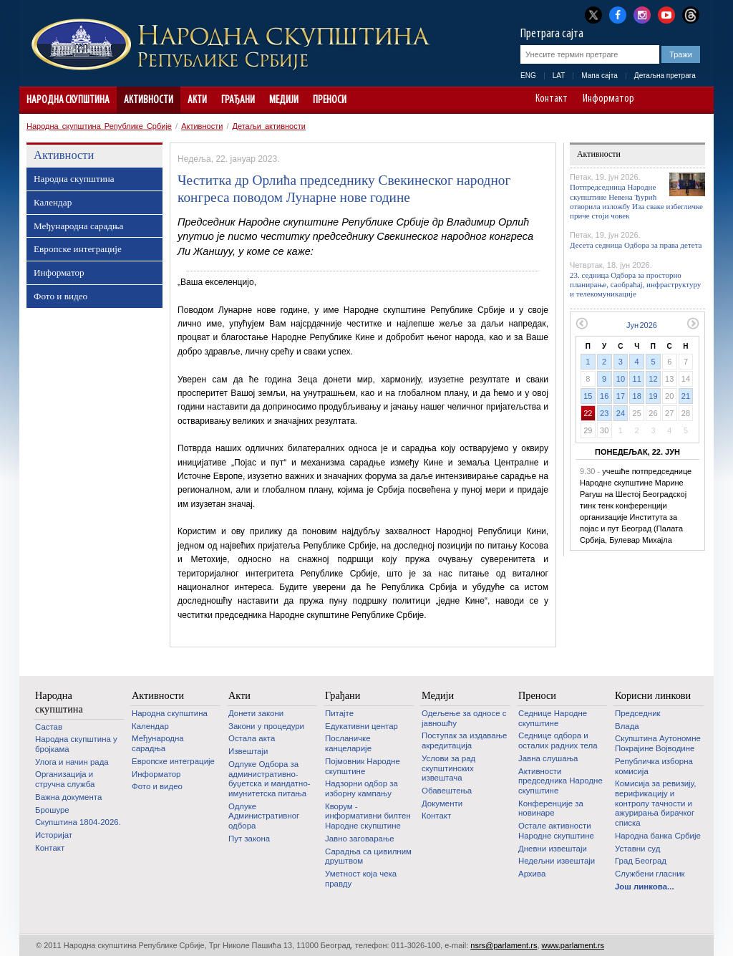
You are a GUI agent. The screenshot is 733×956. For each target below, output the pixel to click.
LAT (559, 75)
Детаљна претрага (665, 75)
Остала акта (251, 738)
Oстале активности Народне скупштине (556, 830)
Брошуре (52, 810)
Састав (48, 727)
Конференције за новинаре (550, 808)
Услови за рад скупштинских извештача (448, 768)
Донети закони (255, 713)
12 (653, 379)
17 (620, 396)
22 (587, 413)
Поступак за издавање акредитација (464, 740)
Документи (442, 803)
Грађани (238, 100)
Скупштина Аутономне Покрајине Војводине (658, 743)
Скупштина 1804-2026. (78, 822)
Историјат (53, 835)
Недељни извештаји (556, 860)
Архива (531, 873)
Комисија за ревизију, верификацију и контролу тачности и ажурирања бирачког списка (655, 803)
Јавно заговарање (359, 838)
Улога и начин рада (72, 762)
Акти (197, 100)
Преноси (329, 100)
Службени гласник (650, 873)
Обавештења (447, 790)
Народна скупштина (68, 100)
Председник (638, 713)
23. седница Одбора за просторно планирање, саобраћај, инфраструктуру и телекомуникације (635, 284)
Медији (283, 100)
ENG (528, 75)
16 (604, 396)
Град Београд (640, 860)
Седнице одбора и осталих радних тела (558, 740)
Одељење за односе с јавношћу (464, 718)
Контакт (551, 100)
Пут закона (249, 838)
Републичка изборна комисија (654, 766)
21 (685, 396)
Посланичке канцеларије (348, 743)
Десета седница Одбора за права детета (636, 245)
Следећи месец (693, 323)
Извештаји (248, 751)
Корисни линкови (653, 695)
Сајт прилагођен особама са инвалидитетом (696, 100)
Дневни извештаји (552, 848)
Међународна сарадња (78, 226)
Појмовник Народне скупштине (362, 766)
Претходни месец (582, 323)
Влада (627, 726)
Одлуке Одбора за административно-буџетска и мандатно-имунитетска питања (269, 779)
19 (653, 396)
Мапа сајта (599, 75)
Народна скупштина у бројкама (76, 744)
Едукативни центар (361, 726)
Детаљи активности (269, 126)
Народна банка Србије (658, 835)
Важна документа (68, 797)
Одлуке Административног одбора (263, 816)
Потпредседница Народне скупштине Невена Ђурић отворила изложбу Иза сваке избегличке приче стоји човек (636, 201)
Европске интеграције (78, 248)
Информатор (608, 100)
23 (604, 413)
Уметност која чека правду (361, 878)
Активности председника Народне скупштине (560, 781)
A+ (676, 100)
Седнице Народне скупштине (552, 718)
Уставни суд (637, 848)
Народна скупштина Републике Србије (99, 126)
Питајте (339, 713)
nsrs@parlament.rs (503, 945)
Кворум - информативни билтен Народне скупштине (368, 816)
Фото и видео (60, 296)
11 (637, 379)
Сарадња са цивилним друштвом (368, 856)
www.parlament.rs (573, 945)
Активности (148, 100)
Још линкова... (644, 886)
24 (620, 413)
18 (637, 396)
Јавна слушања (548, 758)
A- (656, 100)
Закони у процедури (266, 726)
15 (587, 396)
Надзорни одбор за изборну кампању (361, 788)
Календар (53, 202)
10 (620, 379)
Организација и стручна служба (64, 779)
